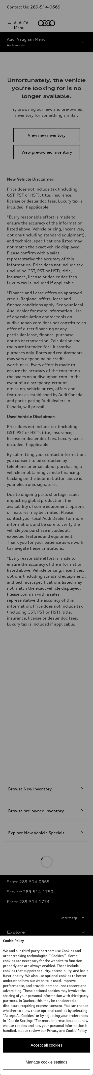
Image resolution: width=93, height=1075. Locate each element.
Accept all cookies (46, 1045)
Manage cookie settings (46, 1062)
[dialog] (46, 1005)
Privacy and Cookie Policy (67, 1030)
